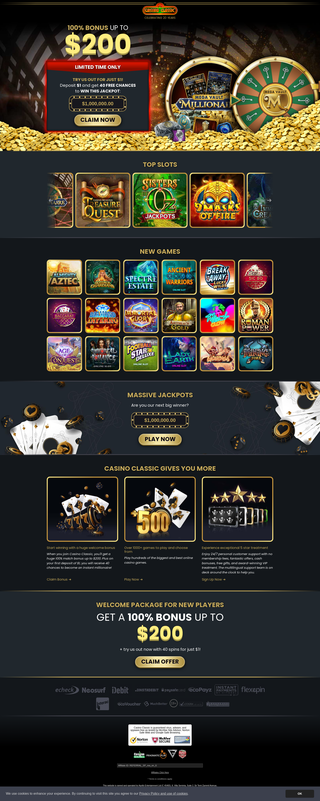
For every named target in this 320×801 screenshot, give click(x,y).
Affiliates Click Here (160, 772)
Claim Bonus (57, 579)
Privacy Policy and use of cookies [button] (163, 793)
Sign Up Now (212, 579)
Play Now (131, 579)
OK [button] (300, 793)
